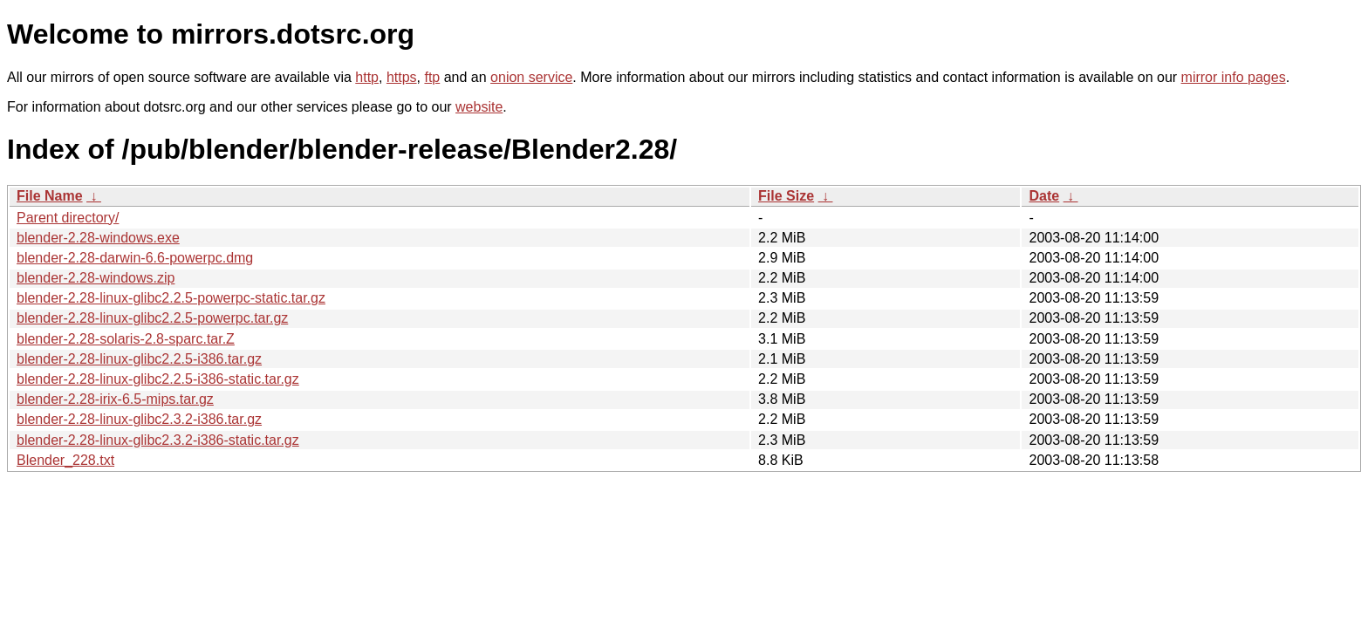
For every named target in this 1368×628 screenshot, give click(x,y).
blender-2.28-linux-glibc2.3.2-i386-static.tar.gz (158, 440)
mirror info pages (1233, 77)
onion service (531, 77)
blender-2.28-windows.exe (98, 237)
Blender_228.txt (65, 460)
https (401, 77)
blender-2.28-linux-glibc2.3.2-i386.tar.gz (139, 419)
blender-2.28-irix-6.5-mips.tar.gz (115, 399)
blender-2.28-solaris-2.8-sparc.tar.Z (126, 338)
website (479, 106)
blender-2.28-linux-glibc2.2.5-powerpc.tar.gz (152, 318)
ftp (432, 77)
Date (1044, 195)
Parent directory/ (68, 217)
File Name (50, 195)
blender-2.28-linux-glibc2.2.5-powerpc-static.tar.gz (171, 297)
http (367, 77)
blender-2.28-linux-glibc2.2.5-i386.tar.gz (139, 359)
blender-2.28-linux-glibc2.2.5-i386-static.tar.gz (158, 379)
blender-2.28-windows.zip (95, 277)
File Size (786, 195)
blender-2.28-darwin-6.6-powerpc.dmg (135, 257)
